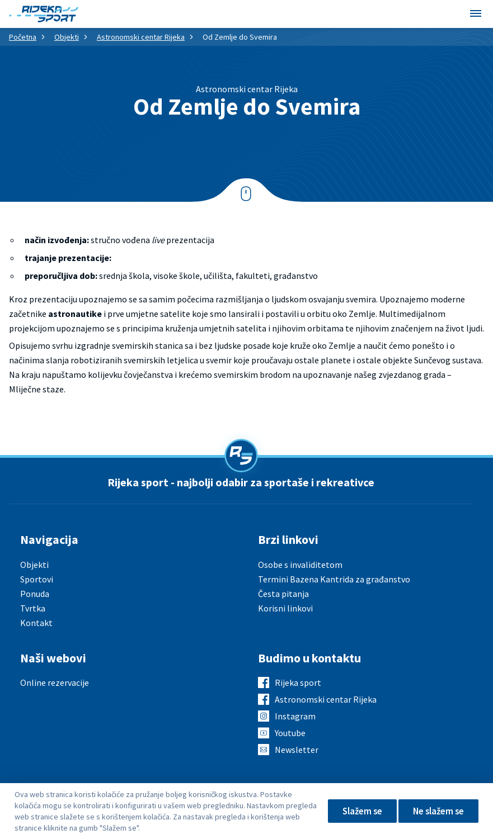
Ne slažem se (435, 810)
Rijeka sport (298, 682)
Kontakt (36, 622)
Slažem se (354, 810)
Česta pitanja (283, 593)
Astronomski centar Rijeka (141, 37)
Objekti (66, 37)
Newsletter (296, 749)
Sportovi (36, 579)
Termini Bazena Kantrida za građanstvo (334, 579)
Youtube (290, 732)
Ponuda (34, 593)
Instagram (295, 716)
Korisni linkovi (285, 608)
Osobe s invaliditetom (300, 564)
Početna (22, 37)
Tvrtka (32, 608)
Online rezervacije (54, 682)
